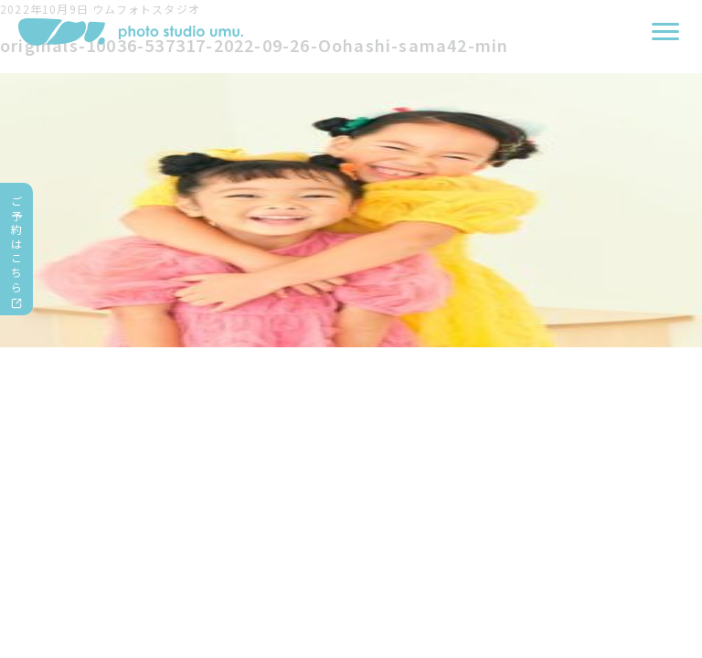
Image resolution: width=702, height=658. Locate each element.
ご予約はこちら (17, 243)
